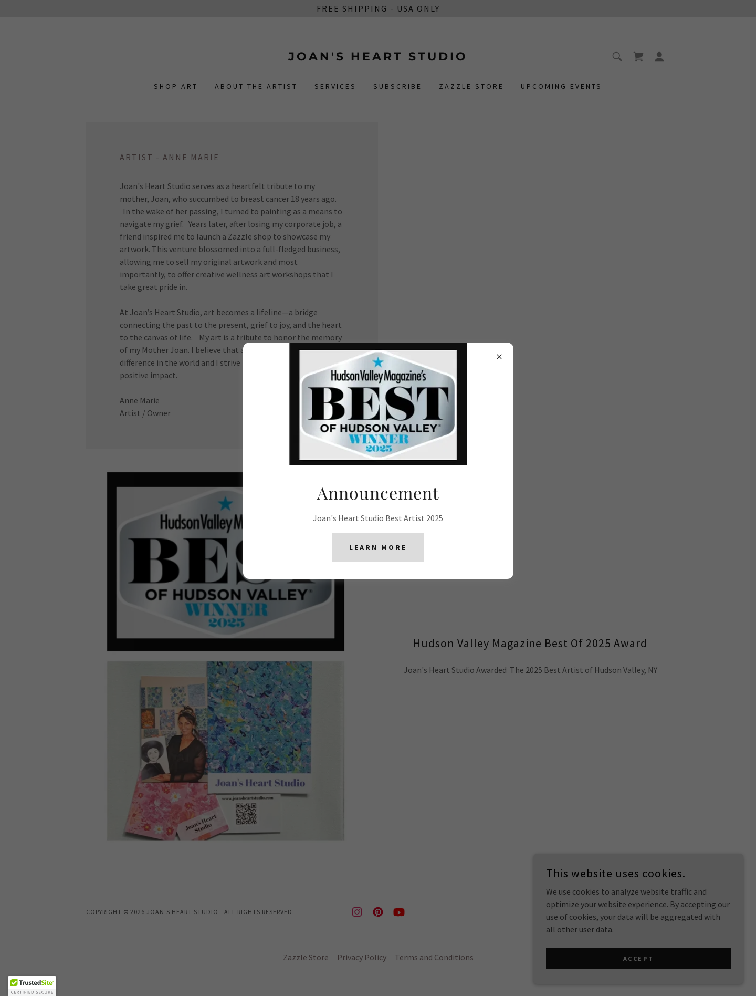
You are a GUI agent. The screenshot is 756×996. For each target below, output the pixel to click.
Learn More (378, 547)
